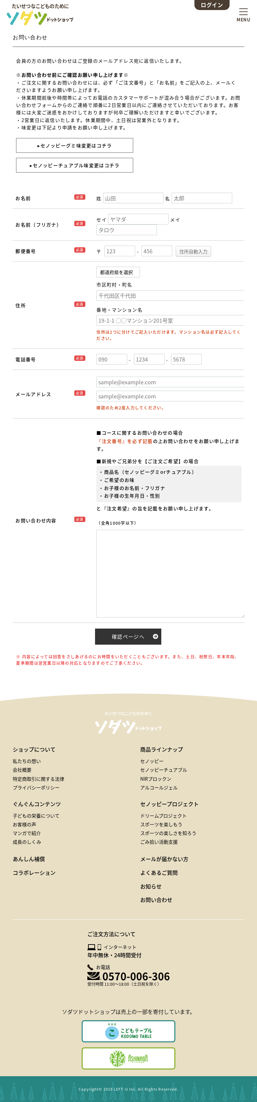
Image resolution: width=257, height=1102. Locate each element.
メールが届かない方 (164, 859)
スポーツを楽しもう (161, 824)
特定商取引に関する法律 (38, 778)
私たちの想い (27, 761)
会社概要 (22, 769)
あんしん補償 (29, 859)
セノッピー (152, 761)
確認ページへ (128, 636)
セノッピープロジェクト (169, 804)
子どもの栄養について (36, 815)
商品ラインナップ (161, 749)
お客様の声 (24, 824)
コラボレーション (34, 872)
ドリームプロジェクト (163, 815)
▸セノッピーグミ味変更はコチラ (74, 145)
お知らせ (151, 886)
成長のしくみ (27, 841)
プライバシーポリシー (36, 787)
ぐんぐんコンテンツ (37, 804)
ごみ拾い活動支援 (159, 841)
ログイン (211, 5)
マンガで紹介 (27, 833)
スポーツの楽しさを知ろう (168, 833)
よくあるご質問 (159, 872)
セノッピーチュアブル (163, 769)
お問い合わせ (156, 900)
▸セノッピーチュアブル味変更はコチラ (74, 165)
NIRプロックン (155, 778)
